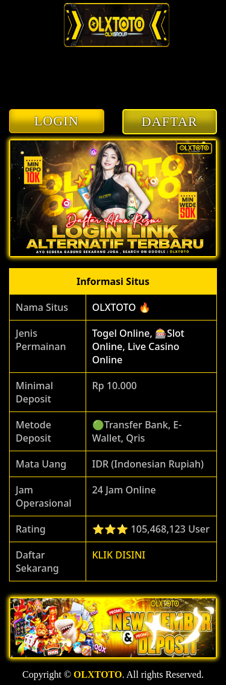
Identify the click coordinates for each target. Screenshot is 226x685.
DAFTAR (170, 121)
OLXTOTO (98, 674)
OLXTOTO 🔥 (121, 307)
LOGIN (56, 120)
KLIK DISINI (119, 554)
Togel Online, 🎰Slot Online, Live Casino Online (138, 346)
